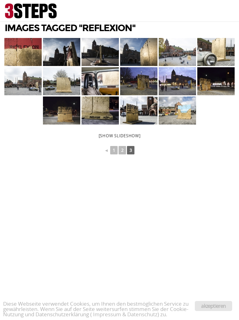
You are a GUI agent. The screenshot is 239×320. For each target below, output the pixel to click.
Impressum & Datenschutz (125, 314)
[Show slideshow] (120, 136)
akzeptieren (213, 306)
